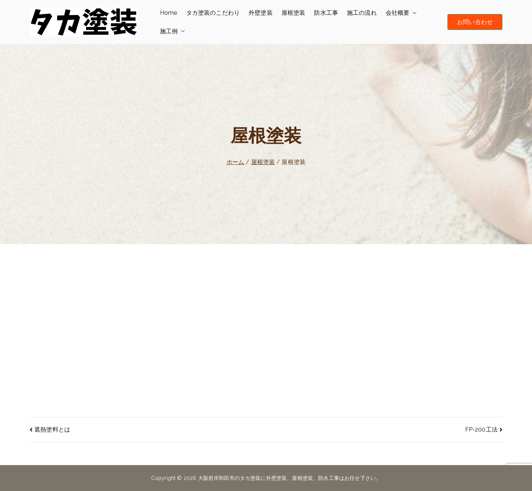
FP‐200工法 (481, 429)
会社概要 (401, 13)
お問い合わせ (475, 21)
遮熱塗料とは (52, 429)
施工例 (172, 31)
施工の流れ (362, 12)
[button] (413, 13)
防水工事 (326, 12)
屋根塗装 (294, 12)
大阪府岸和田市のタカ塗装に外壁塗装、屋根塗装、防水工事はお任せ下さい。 (289, 478)
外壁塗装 (261, 12)
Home (168, 12)
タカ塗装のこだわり (213, 12)
